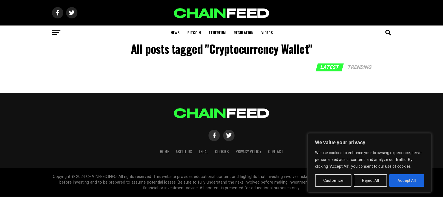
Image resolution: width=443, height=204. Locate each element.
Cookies (222, 151)
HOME (164, 151)
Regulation (243, 32)
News (175, 32)
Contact (275, 151)
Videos (267, 32)
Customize (333, 180)
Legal (203, 151)
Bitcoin (194, 32)
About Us (184, 151)
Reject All (370, 180)
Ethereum (217, 32)
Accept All (407, 180)
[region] (369, 163)
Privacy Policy (248, 151)
